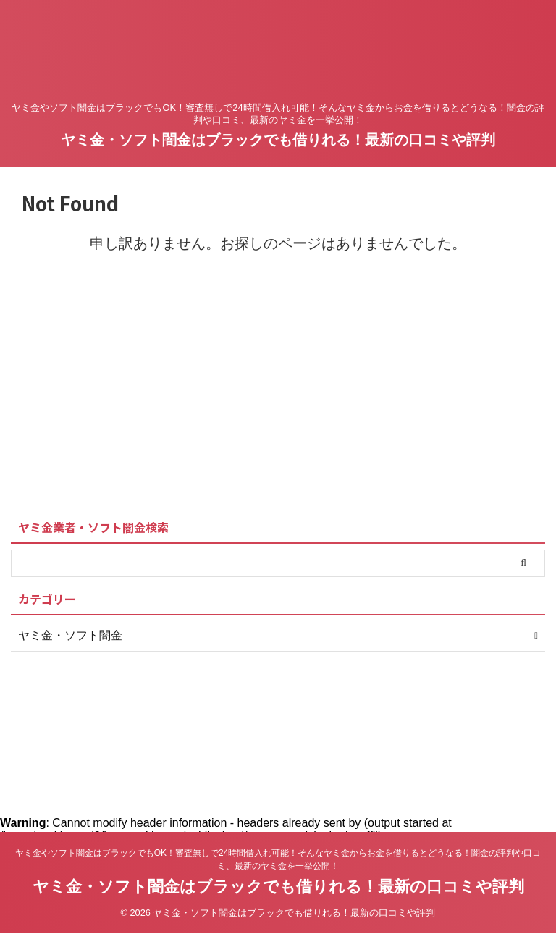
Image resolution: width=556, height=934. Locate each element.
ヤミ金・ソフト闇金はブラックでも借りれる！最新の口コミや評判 (278, 140)
